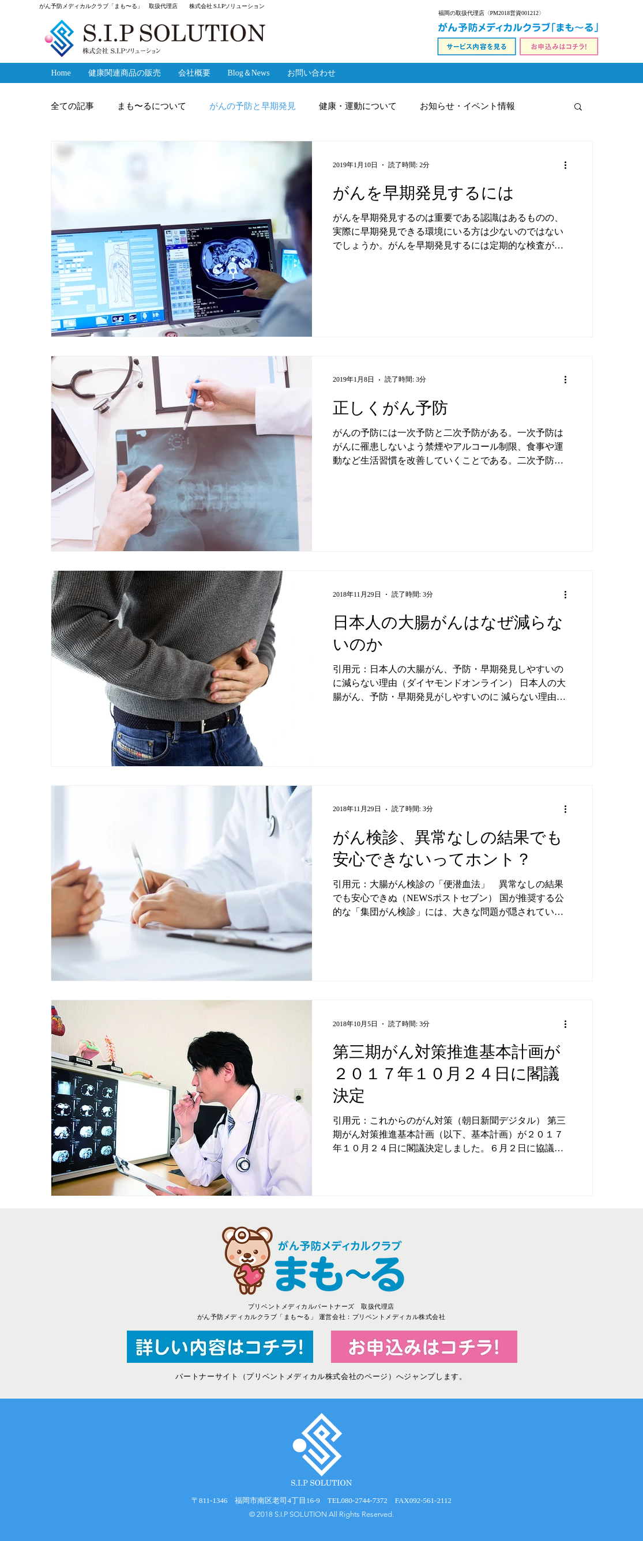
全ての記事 (72, 106)
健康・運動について (358, 106)
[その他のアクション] (570, 165)
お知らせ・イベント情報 (467, 106)
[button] (578, 107)
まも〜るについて (151, 106)
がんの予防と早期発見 (252, 106)
